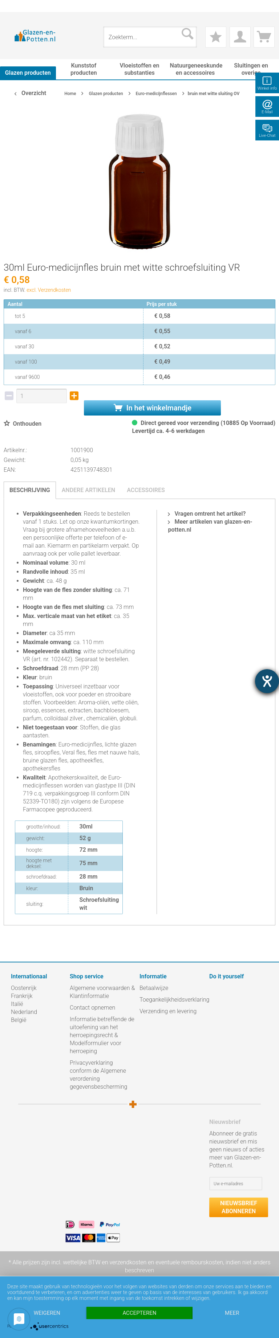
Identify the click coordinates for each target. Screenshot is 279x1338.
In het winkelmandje (152, 408)
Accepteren (139, 1313)
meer (232, 1313)
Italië (17, 1004)
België (18, 1019)
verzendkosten (127, 1262)
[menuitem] (14, 6)
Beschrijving (29, 490)
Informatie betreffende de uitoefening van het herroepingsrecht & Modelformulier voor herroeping (102, 1035)
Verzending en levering (168, 1011)
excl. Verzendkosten (49, 290)
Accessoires (146, 490)
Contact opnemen (92, 1007)
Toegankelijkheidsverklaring (173, 999)
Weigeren (47, 1313)
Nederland (24, 1011)
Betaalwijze (154, 988)
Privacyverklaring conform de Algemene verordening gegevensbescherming (98, 1074)
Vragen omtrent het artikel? (207, 513)
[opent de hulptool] (267, 681)
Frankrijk (22, 996)
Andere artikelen (89, 490)
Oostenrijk (24, 988)
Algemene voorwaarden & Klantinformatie (102, 992)
